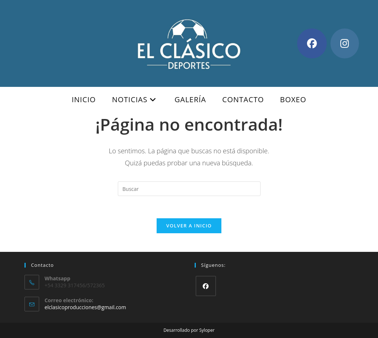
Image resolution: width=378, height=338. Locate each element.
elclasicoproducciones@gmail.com (85, 307)
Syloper (207, 330)
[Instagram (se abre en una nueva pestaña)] (344, 43)
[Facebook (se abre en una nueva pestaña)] (312, 43)
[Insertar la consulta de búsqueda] (189, 188)
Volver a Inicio (189, 225)
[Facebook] (206, 286)
